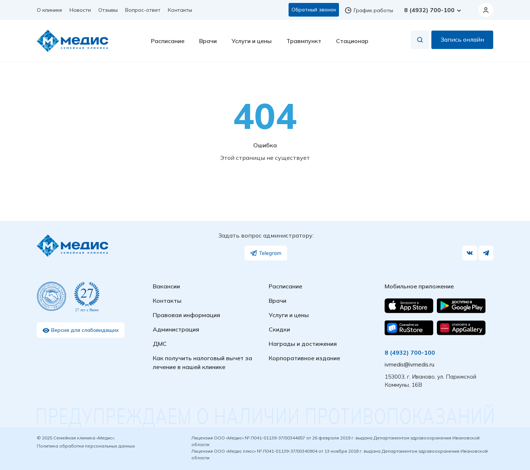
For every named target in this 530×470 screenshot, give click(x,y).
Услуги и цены (252, 41)
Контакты (180, 10)
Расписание (167, 41)
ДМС (160, 343)
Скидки (279, 329)
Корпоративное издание (304, 358)
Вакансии (166, 286)
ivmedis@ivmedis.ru (409, 364)
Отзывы (108, 10)
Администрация (176, 329)
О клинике (49, 10)
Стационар (352, 41)
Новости (80, 10)
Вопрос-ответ (142, 10)
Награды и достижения (303, 343)
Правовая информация (186, 315)
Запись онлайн (462, 39)
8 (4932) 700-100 (433, 10)
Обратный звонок (314, 9)
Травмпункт (303, 41)
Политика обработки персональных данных (86, 446)
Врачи (208, 41)
